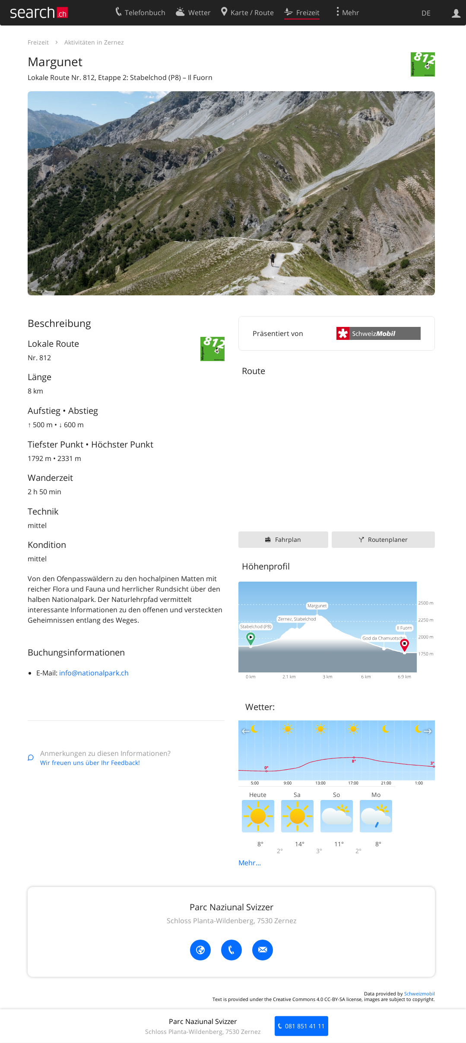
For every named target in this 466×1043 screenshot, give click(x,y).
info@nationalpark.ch (94, 673)
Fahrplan (288, 539)
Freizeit (38, 42)
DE (426, 13)
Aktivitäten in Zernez (94, 42)
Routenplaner (388, 539)
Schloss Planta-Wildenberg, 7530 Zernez (231, 920)
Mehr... (249, 862)
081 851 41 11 (305, 1026)
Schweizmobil (419, 993)
